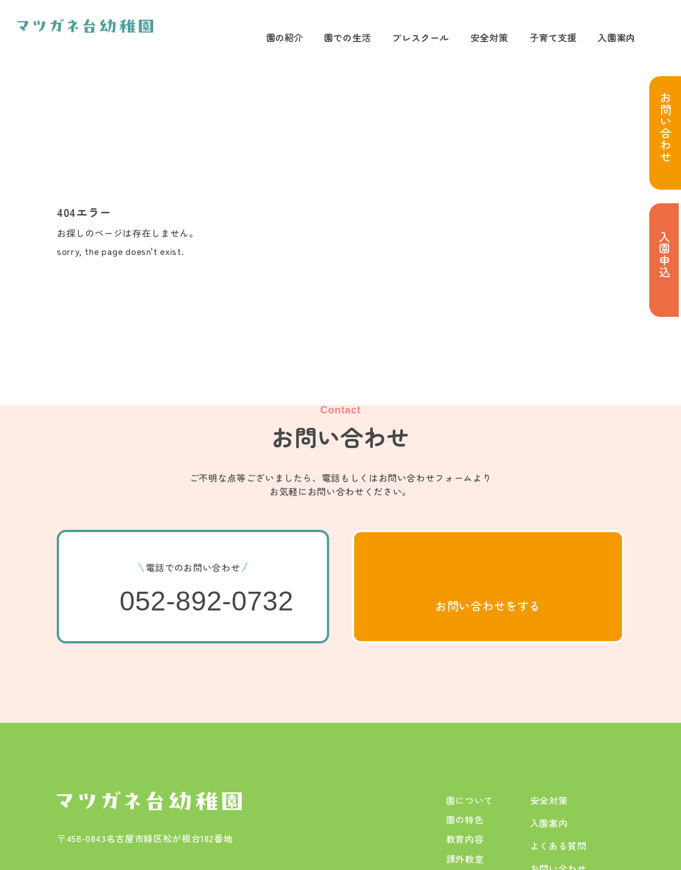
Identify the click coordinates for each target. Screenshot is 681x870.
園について (469, 800)
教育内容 (465, 839)
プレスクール (420, 37)
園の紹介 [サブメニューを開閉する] (284, 37)
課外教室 (465, 858)
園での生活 (347, 37)
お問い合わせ (665, 127)
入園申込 (664, 254)
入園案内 (617, 37)
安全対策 (489, 37)
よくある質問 (558, 845)
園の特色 (465, 819)
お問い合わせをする (488, 605)
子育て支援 (553, 37)
